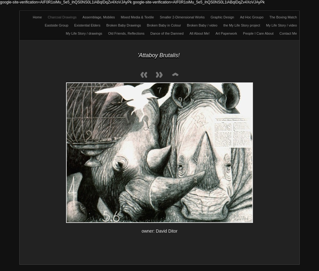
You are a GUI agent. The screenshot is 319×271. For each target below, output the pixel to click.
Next (159, 75)
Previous (144, 75)
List (175, 75)
